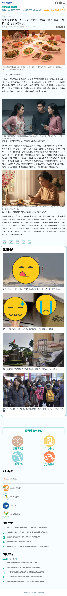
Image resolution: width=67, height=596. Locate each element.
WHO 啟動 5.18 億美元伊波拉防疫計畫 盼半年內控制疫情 (24, 576)
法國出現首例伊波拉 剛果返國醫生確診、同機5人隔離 (23, 567)
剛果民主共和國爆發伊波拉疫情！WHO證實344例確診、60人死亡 (26, 581)
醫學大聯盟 (60, 10)
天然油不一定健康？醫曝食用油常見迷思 (19, 541)
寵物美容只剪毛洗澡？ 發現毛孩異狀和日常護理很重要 (23, 537)
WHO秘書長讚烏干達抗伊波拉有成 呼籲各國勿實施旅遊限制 (25, 572)
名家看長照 (27, 10)
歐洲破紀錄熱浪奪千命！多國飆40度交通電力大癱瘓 (22, 562)
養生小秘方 (38, 10)
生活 (29, 242)
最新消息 (6, 10)
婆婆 (4, 242)
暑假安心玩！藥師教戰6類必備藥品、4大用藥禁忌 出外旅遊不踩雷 (27, 527)
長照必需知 (16, 10)
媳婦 (23, 242)
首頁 (3, 16)
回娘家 (11, 242)
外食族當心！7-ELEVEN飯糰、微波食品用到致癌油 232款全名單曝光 (28, 546)
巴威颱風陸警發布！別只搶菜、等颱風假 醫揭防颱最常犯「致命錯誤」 (28, 532)
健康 (9, 16)
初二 (17, 242)
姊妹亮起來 (49, 10)
